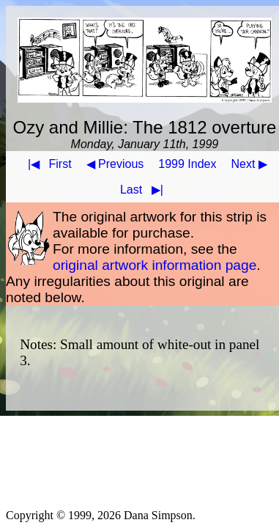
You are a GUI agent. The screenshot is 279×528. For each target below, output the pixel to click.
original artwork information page (154, 265)
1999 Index (187, 164)
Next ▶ (249, 164)
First (47, 164)
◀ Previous (115, 164)
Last (144, 189)
